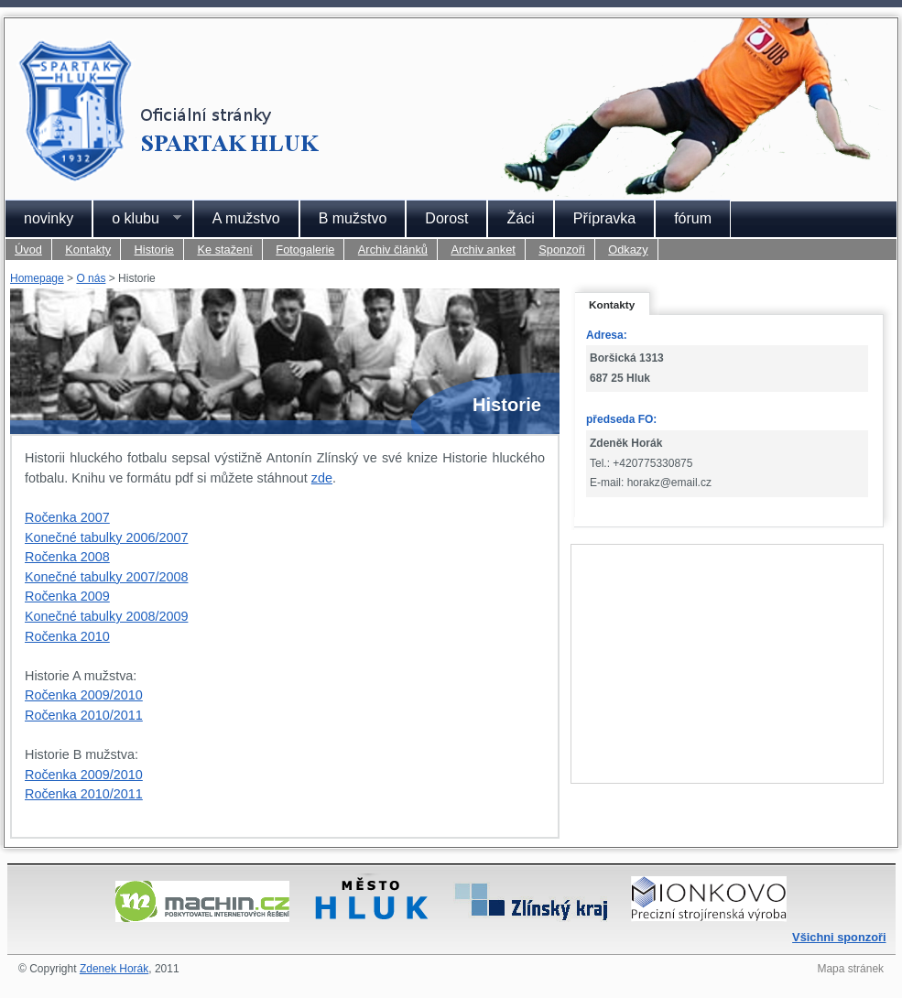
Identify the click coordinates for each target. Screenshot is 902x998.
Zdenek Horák (114, 968)
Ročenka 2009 (67, 596)
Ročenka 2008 (67, 556)
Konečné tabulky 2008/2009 (106, 616)
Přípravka (604, 218)
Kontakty (88, 249)
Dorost (446, 218)
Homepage (37, 278)
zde (321, 478)
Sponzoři (561, 249)
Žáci (520, 218)
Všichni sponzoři (839, 937)
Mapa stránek (850, 968)
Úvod (28, 249)
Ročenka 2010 (67, 636)
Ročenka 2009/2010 (84, 695)
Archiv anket (483, 249)
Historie (154, 249)
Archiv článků (393, 249)
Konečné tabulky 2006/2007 (106, 537)
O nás (90, 278)
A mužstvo (246, 218)
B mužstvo (353, 218)
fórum (693, 218)
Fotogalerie (305, 249)
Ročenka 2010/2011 (84, 715)
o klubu (136, 219)
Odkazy (627, 249)
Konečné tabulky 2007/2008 (106, 577)
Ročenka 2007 (67, 517)
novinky (48, 218)
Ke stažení (224, 249)
